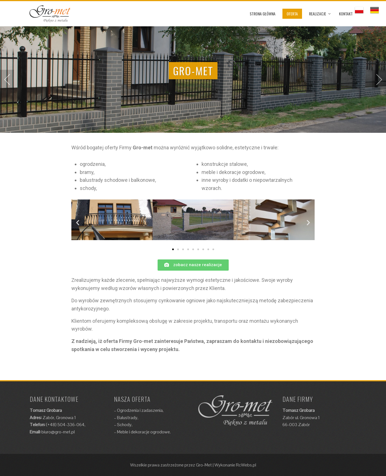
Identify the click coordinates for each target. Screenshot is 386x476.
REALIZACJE (317, 14)
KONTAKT (346, 14)
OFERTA (292, 14)
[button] (173, 249)
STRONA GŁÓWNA (262, 14)
